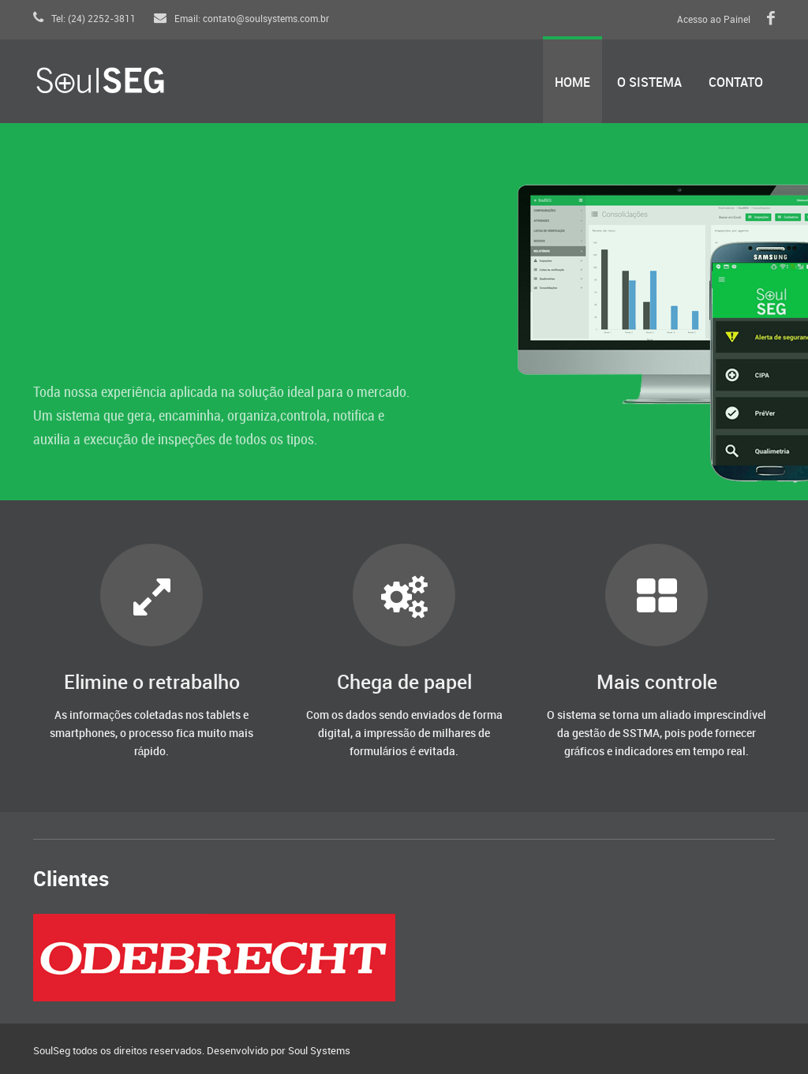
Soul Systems (319, 1051)
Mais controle (657, 683)
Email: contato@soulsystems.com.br (241, 19)
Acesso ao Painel (713, 20)
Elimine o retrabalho (152, 683)
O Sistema (649, 83)
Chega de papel (404, 683)
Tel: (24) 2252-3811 (84, 19)
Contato (736, 83)
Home (572, 83)
